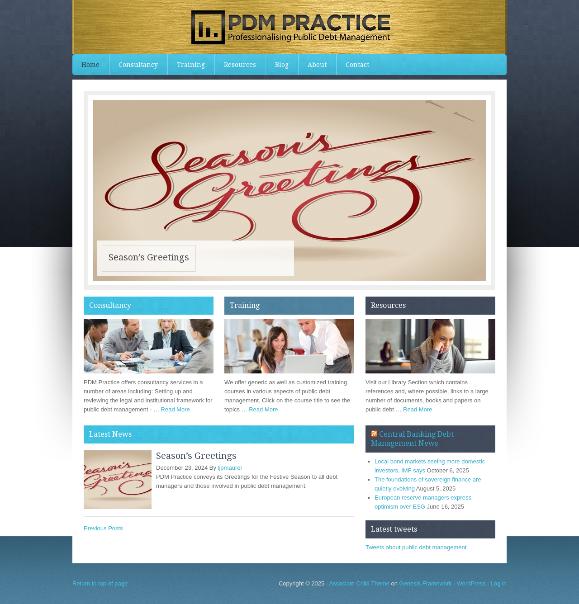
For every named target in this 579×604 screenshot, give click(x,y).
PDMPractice (289, 27)
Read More (175, 409)
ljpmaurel (230, 467)
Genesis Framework (425, 583)
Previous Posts (103, 528)
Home (90, 64)
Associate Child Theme (359, 583)
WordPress (471, 583)
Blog (282, 64)
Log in (499, 583)
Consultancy (138, 64)
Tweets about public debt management (415, 547)
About (317, 64)
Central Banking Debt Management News (412, 439)
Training (191, 64)
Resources (240, 64)
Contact (357, 64)
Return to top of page (100, 583)
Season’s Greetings (149, 257)
